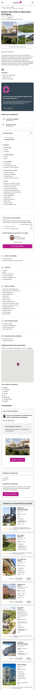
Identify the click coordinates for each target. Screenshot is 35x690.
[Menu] (17, 2)
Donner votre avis (17, 444)
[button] (2, 2)
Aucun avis (9, 17)
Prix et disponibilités (17, 246)
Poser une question (11, 478)
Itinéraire (30, 348)
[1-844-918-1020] (33, 3)
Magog (12, 7)
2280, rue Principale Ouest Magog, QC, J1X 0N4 (12, 19)
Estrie (7, 7)
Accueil (3, 7)
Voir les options (8, 108)
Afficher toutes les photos (18, 47)
